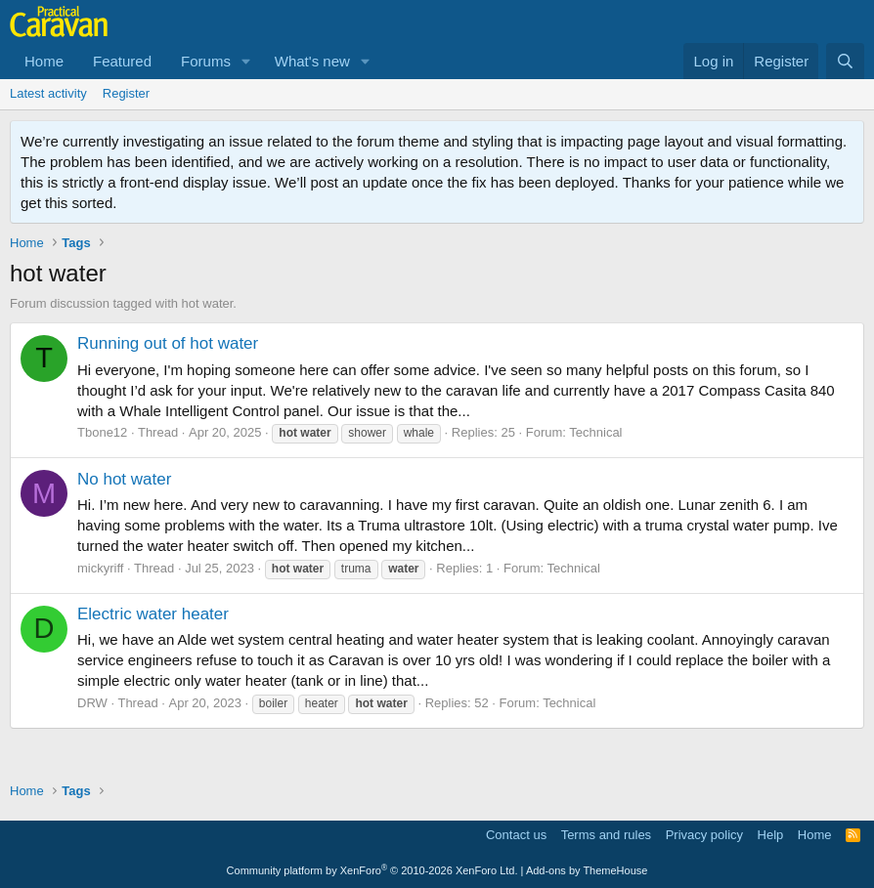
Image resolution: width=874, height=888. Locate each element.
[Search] (845, 61)
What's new (312, 61)
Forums (206, 61)
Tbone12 (102, 432)
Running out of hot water (167, 343)
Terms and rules (606, 834)
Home (44, 61)
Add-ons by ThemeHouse (587, 870)
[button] (246, 61)
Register (126, 93)
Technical (595, 432)
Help (771, 834)
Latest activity (48, 93)
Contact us (516, 834)
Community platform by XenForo (372, 870)
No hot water (124, 479)
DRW (92, 703)
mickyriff (100, 568)
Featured (122, 61)
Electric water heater (153, 614)
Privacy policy (704, 834)
